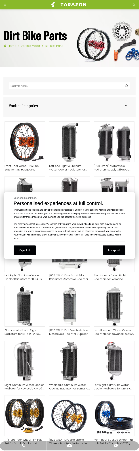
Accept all (114, 250)
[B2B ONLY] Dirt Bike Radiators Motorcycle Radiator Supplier (69, 332)
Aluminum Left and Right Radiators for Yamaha (110, 277)
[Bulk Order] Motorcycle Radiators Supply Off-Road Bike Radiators (111, 167)
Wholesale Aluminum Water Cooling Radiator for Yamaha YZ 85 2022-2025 (68, 386)
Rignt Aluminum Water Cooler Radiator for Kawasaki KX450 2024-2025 (24, 386)
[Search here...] (66, 86)
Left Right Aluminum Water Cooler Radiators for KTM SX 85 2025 (112, 386)
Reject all (25, 250)
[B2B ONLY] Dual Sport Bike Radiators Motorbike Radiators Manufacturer (69, 277)
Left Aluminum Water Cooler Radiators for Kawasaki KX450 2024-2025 (113, 332)
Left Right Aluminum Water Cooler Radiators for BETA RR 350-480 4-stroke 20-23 (23, 277)
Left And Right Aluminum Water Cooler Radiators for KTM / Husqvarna (67, 167)
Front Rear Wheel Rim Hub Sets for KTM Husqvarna (22, 167)
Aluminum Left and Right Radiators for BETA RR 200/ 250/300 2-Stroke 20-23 (22, 332)
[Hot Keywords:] (126, 86)
